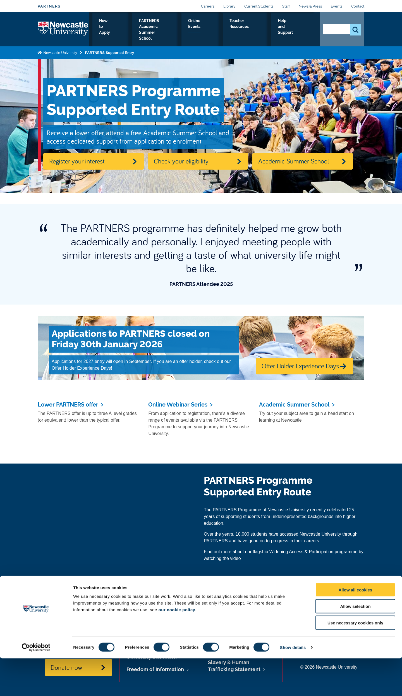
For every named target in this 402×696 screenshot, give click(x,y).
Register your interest (77, 161)
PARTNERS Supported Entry (109, 52)
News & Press (310, 6)
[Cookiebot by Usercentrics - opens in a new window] (36, 685)
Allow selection (355, 644)
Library (229, 6)
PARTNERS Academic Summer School (183, 30)
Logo (63, 29)
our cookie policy (176, 647)
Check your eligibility (181, 161)
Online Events (230, 30)
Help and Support (298, 30)
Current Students (258, 6)
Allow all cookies (355, 627)
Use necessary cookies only (355, 660)
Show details (293, 685)
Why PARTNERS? (106, 30)
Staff (286, 6)
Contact (357, 6)
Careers (207, 6)
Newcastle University (59, 52)
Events (336, 6)
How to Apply (137, 30)
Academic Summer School (293, 161)
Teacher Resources (263, 30)
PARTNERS (49, 6)
